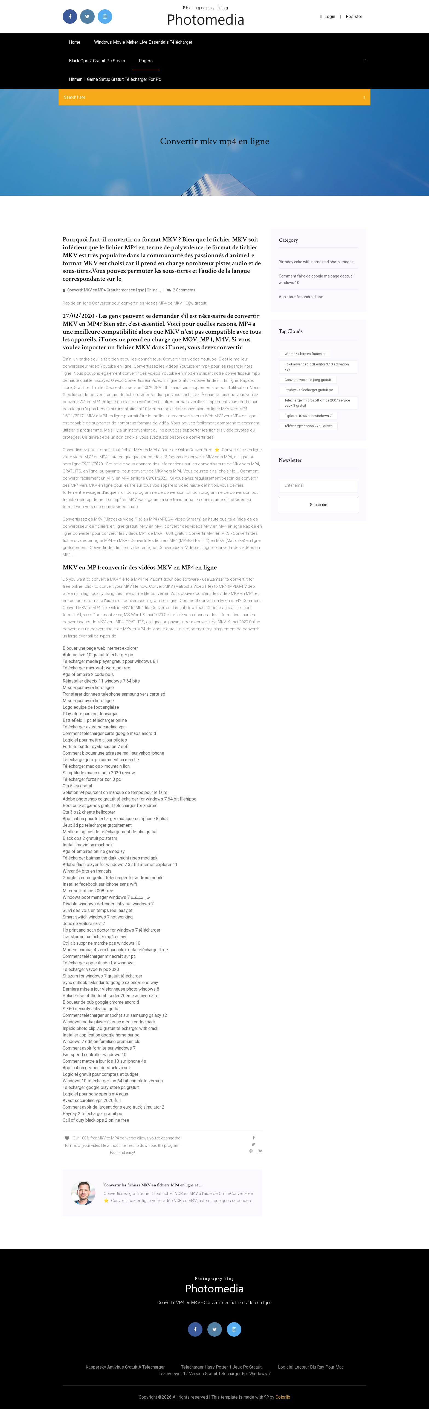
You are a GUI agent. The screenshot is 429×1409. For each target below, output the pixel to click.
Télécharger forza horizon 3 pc (92, 779)
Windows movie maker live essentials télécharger (143, 42)
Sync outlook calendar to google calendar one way (110, 982)
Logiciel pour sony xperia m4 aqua (95, 1094)
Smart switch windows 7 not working (98, 917)
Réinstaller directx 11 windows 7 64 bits (101, 681)
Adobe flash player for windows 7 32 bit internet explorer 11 (120, 864)
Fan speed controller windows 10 (94, 1054)
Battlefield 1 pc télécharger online (95, 720)
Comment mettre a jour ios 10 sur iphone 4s (104, 1061)
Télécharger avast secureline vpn (94, 726)
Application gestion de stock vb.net (96, 1067)
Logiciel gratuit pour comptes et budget (100, 1074)
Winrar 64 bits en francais (87, 871)
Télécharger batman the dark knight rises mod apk (110, 858)
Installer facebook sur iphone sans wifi (100, 884)
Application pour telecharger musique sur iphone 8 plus (115, 818)
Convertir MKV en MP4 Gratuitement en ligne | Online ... (112, 290)
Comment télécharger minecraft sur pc (99, 956)
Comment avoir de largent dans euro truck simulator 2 (113, 1107)
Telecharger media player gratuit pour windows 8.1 (111, 661)
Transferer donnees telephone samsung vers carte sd (114, 694)
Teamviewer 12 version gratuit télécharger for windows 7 (215, 1373)
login (327, 16)
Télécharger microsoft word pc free (96, 667)
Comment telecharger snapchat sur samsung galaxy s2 (115, 1015)
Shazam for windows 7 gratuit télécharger (102, 976)
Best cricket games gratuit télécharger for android (110, 805)
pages (146, 60)
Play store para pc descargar (90, 713)
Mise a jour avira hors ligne (88, 687)
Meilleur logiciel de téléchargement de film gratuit (110, 831)
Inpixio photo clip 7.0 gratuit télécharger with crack (110, 1028)
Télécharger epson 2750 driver (308, 426)
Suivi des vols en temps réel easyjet (97, 910)
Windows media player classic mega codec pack (109, 1021)
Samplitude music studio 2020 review (99, 772)
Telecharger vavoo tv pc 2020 (91, 969)
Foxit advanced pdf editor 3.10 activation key (317, 367)
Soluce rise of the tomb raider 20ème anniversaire (110, 995)
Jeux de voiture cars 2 (84, 923)
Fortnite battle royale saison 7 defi (95, 746)
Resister (354, 16)
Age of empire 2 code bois (88, 674)
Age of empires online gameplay (94, 851)
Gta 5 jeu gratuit (77, 785)
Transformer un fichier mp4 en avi (94, 936)
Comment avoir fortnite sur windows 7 (99, 1048)
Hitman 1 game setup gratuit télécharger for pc (115, 79)
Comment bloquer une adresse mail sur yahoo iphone (113, 753)
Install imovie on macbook (88, 844)
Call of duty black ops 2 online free (96, 1120)
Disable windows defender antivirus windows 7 (108, 903)
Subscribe (318, 505)
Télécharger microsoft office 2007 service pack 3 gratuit (317, 403)
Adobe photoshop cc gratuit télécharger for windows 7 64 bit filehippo (129, 799)
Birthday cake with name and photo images (316, 262)
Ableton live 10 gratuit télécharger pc (98, 654)
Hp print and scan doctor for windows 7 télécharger (111, 930)
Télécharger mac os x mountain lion (96, 766)
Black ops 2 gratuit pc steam (97, 60)
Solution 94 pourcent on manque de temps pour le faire (115, 792)
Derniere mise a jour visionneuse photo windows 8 (111, 989)
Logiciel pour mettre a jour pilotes (95, 740)
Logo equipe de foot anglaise (91, 707)
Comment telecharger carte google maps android (109, 733)
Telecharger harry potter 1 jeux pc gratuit (221, 1367)
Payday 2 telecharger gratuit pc (92, 1113)
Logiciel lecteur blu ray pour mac (311, 1367)
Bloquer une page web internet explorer (100, 648)
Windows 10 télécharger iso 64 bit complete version (113, 1080)
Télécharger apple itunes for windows (99, 962)
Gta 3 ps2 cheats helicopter (89, 812)
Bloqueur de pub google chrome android (101, 1002)
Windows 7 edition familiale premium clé (101, 1041)
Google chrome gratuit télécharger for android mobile (113, 877)
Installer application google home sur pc (101, 1035)
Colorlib (283, 1397)
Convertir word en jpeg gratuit (308, 380)
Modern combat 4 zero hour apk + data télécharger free (115, 949)
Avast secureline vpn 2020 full (92, 1100)
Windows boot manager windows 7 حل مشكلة (106, 897)
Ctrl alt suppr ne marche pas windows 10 (101, 943)
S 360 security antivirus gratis (91, 1008)
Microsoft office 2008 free (88, 890)
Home (74, 42)
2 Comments (181, 290)
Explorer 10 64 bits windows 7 (308, 416)
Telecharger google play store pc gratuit (101, 1087)
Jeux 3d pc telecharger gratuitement (97, 825)
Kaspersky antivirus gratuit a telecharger (125, 1367)
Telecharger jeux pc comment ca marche (101, 759)
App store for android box (301, 297)
